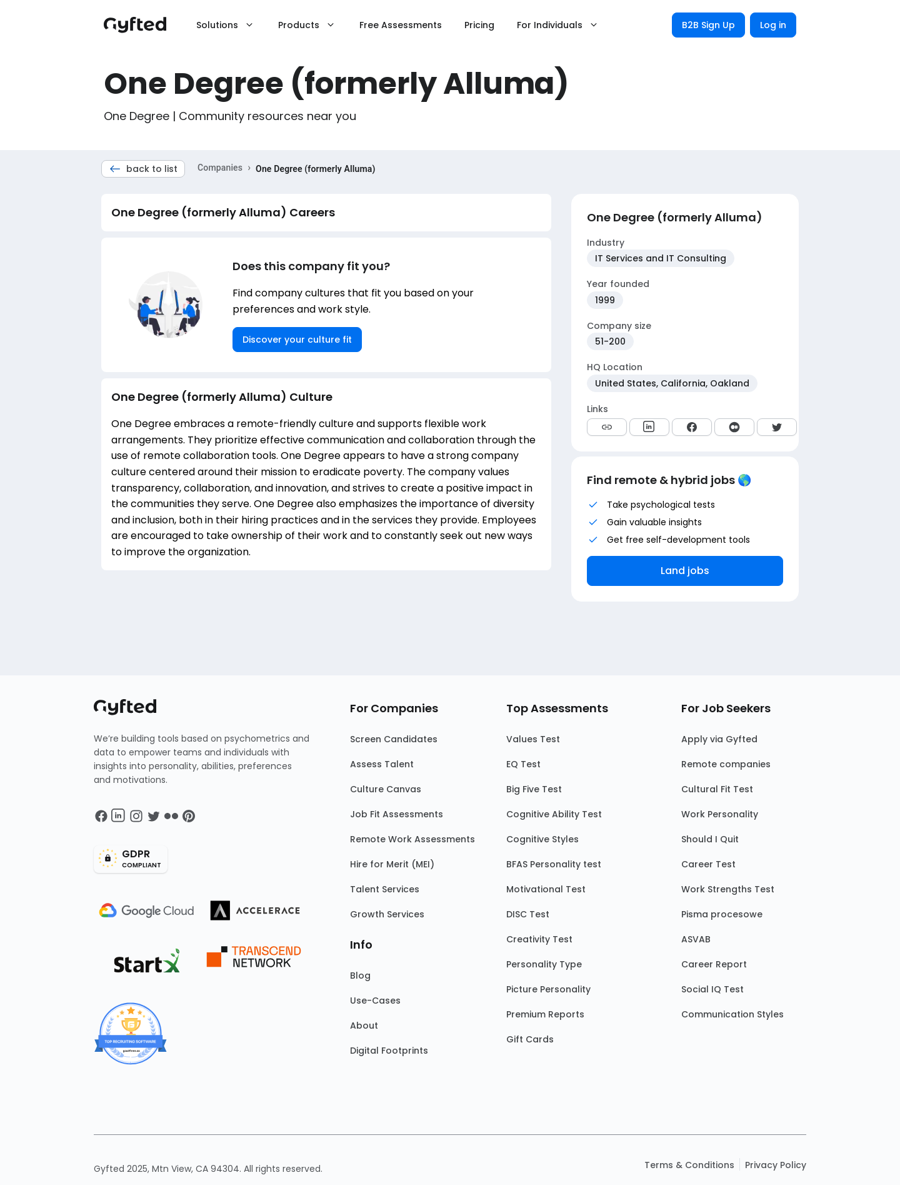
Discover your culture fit (297, 339)
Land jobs (685, 570)
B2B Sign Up (708, 25)
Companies (220, 168)
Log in (773, 25)
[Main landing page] (141, 25)
